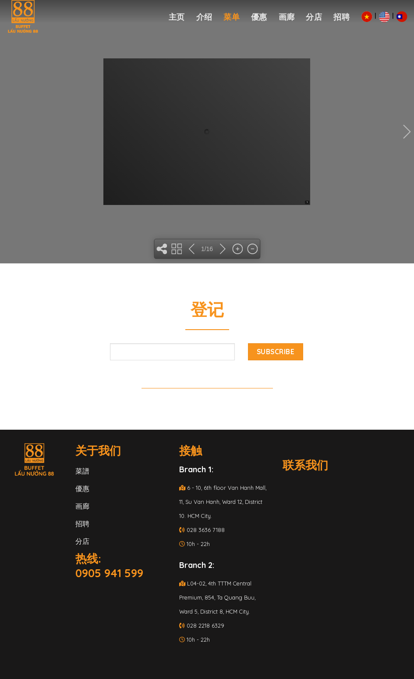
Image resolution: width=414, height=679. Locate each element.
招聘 (341, 17)
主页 (177, 17)
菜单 (231, 17)
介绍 (204, 17)
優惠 (259, 17)
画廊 (287, 17)
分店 (314, 17)
